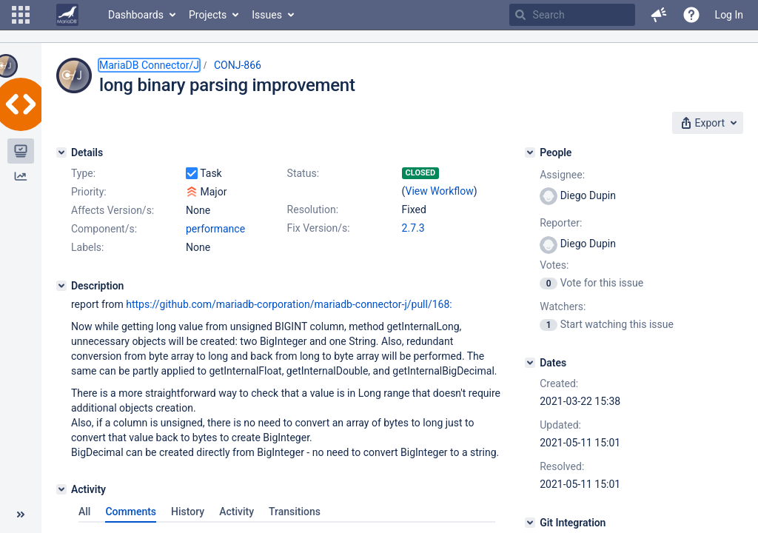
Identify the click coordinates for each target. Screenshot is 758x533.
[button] (20, 15)
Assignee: (562, 175)
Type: (83, 173)
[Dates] (530, 363)
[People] (530, 152)
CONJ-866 (237, 65)
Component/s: (104, 229)
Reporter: (561, 223)
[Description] (61, 286)
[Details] (61, 152)
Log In (729, 15)
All (84, 511)
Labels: (87, 247)
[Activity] (61, 489)
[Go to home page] (67, 15)
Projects (208, 15)
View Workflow (440, 191)
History (187, 511)
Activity (236, 511)
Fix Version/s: (318, 228)
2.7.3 (413, 228)
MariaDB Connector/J (149, 65)
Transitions (295, 511)
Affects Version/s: (112, 210)
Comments (130, 511)
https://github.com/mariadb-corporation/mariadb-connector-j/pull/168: (289, 304)
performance (215, 229)
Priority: (89, 192)
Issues (267, 15)
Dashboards (136, 15)
